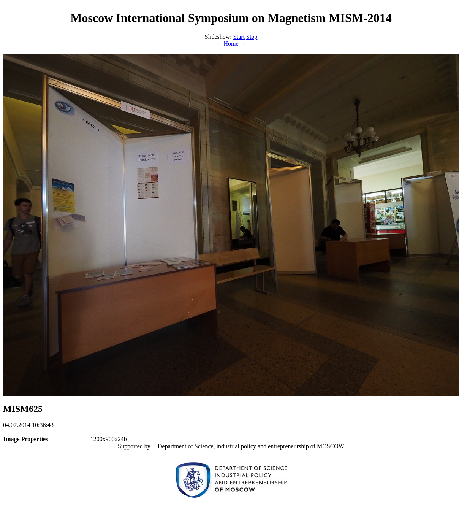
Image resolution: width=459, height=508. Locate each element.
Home (230, 43)
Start (239, 36)
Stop (251, 36)
